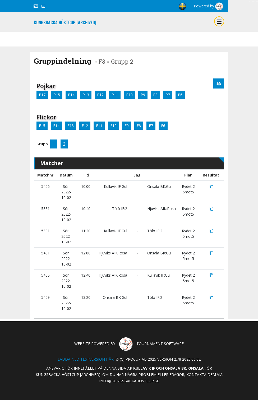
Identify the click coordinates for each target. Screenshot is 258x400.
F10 (113, 125)
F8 (139, 125)
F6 (163, 125)
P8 (155, 94)
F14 (56, 125)
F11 (99, 125)
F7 (151, 125)
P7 (167, 94)
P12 (100, 94)
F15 (42, 125)
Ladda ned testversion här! (86, 359)
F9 (127, 125)
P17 (42, 94)
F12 (85, 125)
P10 (129, 94)
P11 (115, 94)
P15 (56, 94)
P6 (180, 94)
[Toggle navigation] (219, 21)
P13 (85, 94)
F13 (70, 125)
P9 (143, 94)
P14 (71, 94)
